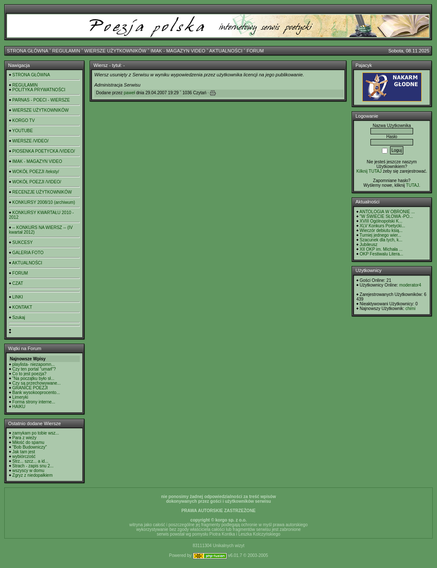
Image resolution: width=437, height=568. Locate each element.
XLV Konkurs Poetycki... (382, 225)
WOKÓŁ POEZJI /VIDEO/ (36, 182)
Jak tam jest (23, 451)
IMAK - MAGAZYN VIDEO (178, 50)
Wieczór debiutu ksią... (381, 230)
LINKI (17, 297)
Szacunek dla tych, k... (381, 240)
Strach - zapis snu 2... (33, 466)
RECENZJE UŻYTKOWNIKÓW (42, 192)
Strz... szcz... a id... (30, 461)
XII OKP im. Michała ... (381, 249)
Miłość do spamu (28, 442)
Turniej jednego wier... (380, 235)
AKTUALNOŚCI (225, 50)
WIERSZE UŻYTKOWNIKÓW (115, 50)
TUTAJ (412, 185)
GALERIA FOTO (28, 252)
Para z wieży (24, 437)
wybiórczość (23, 456)
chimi (410, 308)
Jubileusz (369, 244)
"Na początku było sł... (33, 378)
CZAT (17, 283)
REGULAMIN (66, 50)
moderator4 (410, 285)
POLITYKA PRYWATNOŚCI (38, 89)
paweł (129, 92)
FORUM (255, 50)
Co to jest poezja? (29, 373)
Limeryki (20, 397)
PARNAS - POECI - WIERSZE (41, 100)
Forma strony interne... (33, 402)
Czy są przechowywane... (36, 383)
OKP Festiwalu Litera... (381, 254)
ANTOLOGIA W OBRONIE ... (387, 211)
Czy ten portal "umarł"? (34, 369)
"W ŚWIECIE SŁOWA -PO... (386, 216)
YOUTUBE (22, 130)
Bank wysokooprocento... (36, 392)
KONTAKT (22, 307)
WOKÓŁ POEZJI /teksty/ (35, 171)
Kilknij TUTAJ (369, 171)
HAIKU (19, 406)
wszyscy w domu (28, 470)
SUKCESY (22, 242)
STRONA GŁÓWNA (27, 50)
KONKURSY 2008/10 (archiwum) (43, 202)
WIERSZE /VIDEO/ (30, 141)
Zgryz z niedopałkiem (32, 475)
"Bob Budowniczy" (29, 447)
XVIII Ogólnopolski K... (381, 221)
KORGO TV (23, 120)
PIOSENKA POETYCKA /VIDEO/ (43, 151)
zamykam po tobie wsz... (35, 433)
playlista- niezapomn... (33, 364)
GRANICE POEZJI (30, 387)
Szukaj (18, 317)
